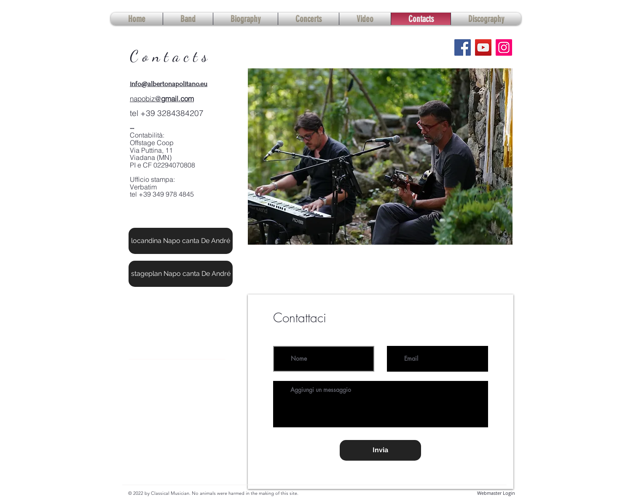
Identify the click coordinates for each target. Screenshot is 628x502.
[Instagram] (504, 47)
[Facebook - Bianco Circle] (442, 47)
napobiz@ (145, 98)
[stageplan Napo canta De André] (181, 274)
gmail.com (177, 98)
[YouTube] (483, 47)
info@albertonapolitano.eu (168, 84)
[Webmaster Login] (496, 493)
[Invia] (380, 450)
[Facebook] (462, 47)
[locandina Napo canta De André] (181, 241)
